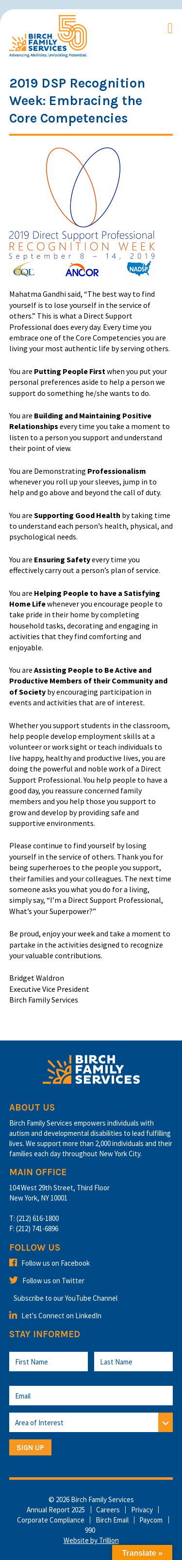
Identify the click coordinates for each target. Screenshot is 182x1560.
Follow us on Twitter (46, 1280)
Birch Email (112, 1520)
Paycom (151, 1520)
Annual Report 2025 (56, 1509)
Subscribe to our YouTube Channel (65, 1298)
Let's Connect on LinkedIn (55, 1315)
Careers (108, 1509)
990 (90, 1530)
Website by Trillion (91, 1540)
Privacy (142, 1509)
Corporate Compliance (50, 1520)
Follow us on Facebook (49, 1263)
